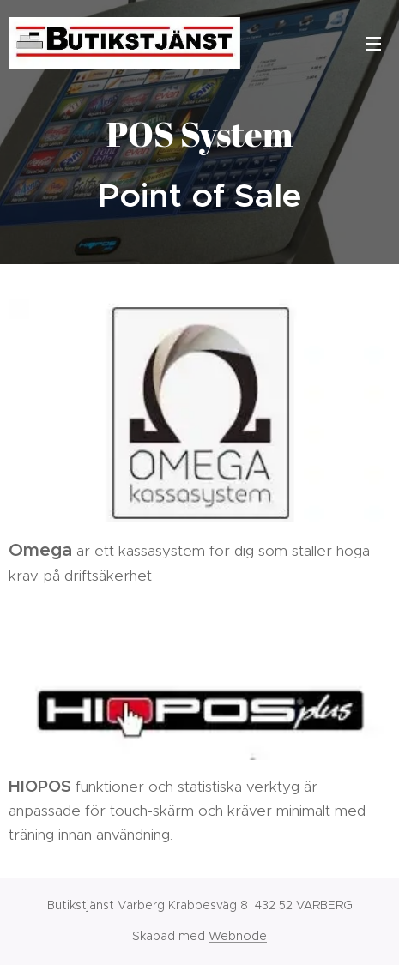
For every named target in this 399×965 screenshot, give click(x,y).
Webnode (238, 936)
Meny (373, 44)
